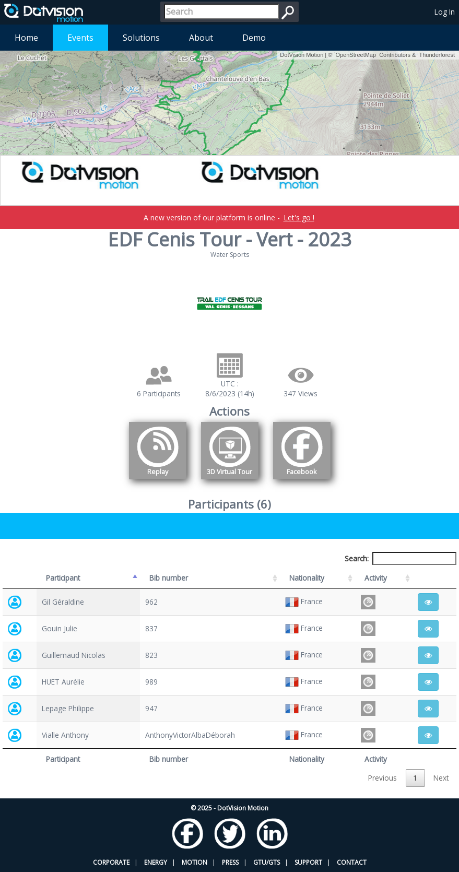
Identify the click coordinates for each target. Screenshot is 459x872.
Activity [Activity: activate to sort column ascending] (375, 578)
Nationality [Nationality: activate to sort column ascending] (306, 578)
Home (26, 37)
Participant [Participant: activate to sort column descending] (63, 578)
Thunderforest (437, 55)
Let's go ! (299, 217)
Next (441, 778)
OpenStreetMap (355, 55)
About (201, 37)
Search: (400, 558)
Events (80, 37)
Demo (254, 37)
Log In (444, 12)
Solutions (141, 37)
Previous (382, 778)
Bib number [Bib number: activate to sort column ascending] (168, 578)
